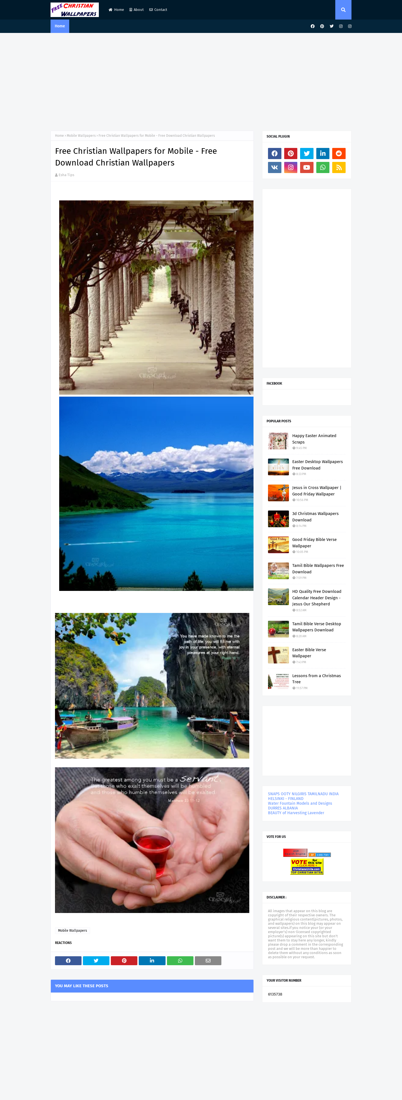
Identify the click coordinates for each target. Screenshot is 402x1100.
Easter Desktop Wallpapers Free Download (317, 465)
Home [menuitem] (60, 26)
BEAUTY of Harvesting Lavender (296, 813)
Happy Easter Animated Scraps (314, 439)
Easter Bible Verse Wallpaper (309, 653)
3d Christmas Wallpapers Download (315, 517)
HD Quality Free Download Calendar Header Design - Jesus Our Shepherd (316, 598)
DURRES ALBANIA (283, 808)
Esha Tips (66, 175)
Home (116, 10)
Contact (158, 10)
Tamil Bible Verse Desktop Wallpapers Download (316, 627)
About (137, 10)
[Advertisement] (201, 80)
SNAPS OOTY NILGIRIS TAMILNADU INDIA (303, 794)
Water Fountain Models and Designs (300, 803)
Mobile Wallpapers (81, 136)
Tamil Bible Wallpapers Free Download (318, 568)
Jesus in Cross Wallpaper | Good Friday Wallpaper (316, 491)
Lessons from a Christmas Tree (316, 679)
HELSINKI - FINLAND (285, 798)
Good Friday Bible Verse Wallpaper (314, 542)
